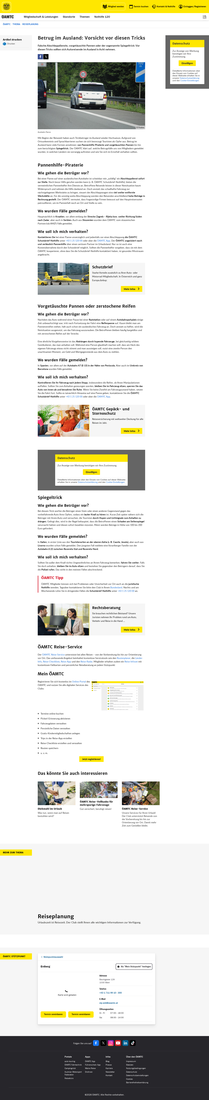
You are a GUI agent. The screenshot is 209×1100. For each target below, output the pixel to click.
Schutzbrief (102, 267)
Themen (85, 16)
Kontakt (109, 1075)
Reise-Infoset (131, 661)
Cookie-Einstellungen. (189, 80)
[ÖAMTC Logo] (6, 6)
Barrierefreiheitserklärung (137, 1082)
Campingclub (70, 1068)
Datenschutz (131, 1072)
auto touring (70, 1061)
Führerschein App (92, 1065)
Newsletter (110, 1072)
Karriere (109, 1068)
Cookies (129, 1079)
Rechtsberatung (106, 608)
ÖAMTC (6, 24)
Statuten (129, 1065)
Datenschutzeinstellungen (137, 1075)
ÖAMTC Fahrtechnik (73, 1065)
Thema (16, 24)
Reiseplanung (30, 24)
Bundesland (116, 587)
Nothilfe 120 (102, 16)
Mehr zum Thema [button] (13, 852)
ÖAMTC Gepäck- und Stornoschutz (110, 411)
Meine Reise (90, 1068)
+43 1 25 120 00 (74, 240)
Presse (109, 1065)
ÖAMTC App (103, 240)
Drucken (11, 43)
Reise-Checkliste (51, 661)
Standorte (69, 16)
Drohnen (89, 1072)
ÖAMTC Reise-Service (53, 654)
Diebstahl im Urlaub (50, 808)
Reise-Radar (86, 661)
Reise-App (66, 661)
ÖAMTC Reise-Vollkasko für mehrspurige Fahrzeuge (96, 803)
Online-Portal (79, 681)
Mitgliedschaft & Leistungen (41, 16)
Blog (107, 1061)
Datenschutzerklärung (189, 78)
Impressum (131, 1061)
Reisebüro (69, 1078)
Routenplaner (123, 658)
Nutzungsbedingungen (136, 1068)
